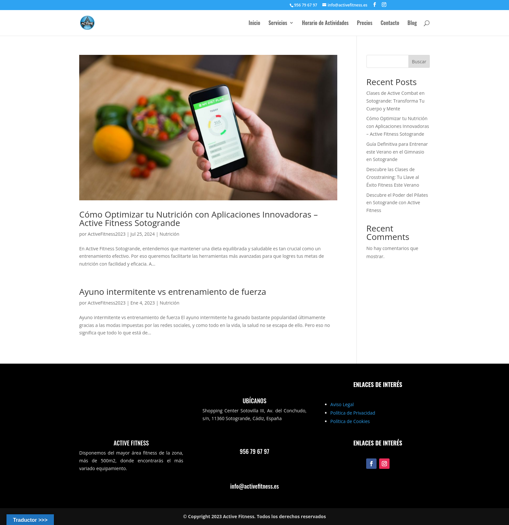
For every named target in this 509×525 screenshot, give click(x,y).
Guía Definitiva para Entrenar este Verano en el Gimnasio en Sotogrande (397, 152)
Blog (412, 23)
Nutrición (170, 234)
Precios (364, 23)
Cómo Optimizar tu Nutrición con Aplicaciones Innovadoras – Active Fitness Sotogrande (198, 218)
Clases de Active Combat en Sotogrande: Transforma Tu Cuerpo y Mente (395, 101)
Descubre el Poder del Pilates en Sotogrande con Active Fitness (397, 203)
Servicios (277, 23)
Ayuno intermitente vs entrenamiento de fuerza (172, 291)
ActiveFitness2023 (107, 234)
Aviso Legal (342, 404)
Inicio (254, 23)
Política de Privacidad (352, 413)
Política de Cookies (350, 421)
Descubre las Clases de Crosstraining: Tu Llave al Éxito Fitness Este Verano (392, 177)
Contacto (390, 23)
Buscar (419, 61)
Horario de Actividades (325, 23)
